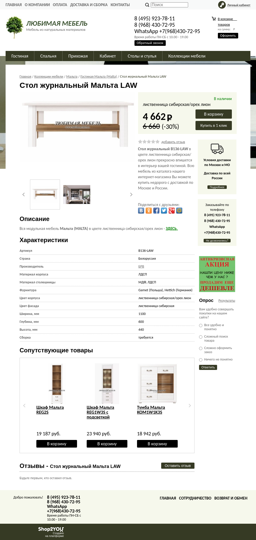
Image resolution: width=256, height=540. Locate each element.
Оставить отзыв (178, 466)
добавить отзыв (173, 142)
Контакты (120, 4)
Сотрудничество (195, 498)
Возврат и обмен (230, 498)
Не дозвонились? (217, 240)
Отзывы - (70, 465)
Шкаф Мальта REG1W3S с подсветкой (100, 412)
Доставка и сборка (89, 4)
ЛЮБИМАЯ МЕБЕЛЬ (56, 23)
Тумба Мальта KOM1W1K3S (151, 410)
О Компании (37, 4)
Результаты (226, 300)
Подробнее (217, 187)
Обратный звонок (150, 43)
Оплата (60, 4)
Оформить (228, 35)
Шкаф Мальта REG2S (50, 410)
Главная (14, 4)
